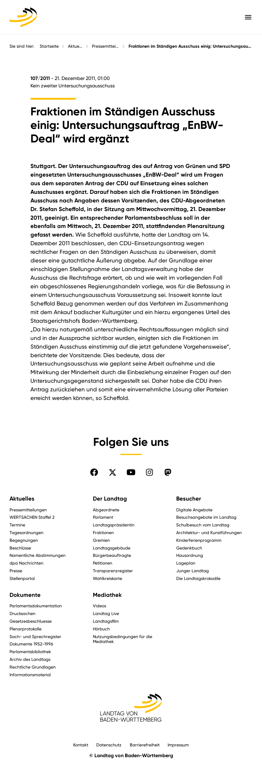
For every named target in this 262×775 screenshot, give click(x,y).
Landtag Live (106, 613)
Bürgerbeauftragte (112, 555)
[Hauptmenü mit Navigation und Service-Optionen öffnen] (248, 17)
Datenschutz (108, 744)
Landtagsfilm (106, 621)
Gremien (101, 540)
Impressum (178, 744)
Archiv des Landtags (30, 659)
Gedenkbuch (189, 547)
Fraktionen (103, 532)
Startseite (49, 46)
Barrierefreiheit (145, 744)
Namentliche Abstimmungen (38, 555)
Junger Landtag (192, 570)
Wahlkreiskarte (107, 578)
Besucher (188, 498)
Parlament (103, 517)
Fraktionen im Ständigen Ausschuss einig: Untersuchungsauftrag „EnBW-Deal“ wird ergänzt (190, 46)
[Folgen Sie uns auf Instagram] (149, 472)
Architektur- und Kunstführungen (209, 532)
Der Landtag (110, 498)
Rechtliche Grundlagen (33, 666)
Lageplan (185, 562)
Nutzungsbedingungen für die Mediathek (122, 639)
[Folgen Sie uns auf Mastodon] (168, 472)
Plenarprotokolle (26, 628)
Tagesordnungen (26, 532)
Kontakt (80, 744)
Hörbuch (101, 628)
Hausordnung (189, 555)
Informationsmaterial (30, 674)
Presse (16, 570)
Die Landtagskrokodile (198, 578)
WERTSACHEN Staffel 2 (32, 517)
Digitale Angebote (194, 509)
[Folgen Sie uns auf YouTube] (131, 472)
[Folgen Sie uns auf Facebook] (94, 472)
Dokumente (25, 595)
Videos (99, 605)
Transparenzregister (113, 570)
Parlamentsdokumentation (36, 605)
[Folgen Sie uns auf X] (112, 472)
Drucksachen (22, 613)
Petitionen (102, 562)
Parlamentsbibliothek (30, 651)
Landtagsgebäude (111, 547)
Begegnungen (24, 540)
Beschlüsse (20, 547)
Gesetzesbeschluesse (31, 621)
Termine (17, 524)
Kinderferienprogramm (198, 540)
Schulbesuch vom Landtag (202, 524)
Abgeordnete (106, 509)
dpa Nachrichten (26, 562)
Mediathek (107, 595)
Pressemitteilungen (105, 46)
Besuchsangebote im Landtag (206, 517)
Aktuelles (75, 46)
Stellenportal (22, 578)
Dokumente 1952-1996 (31, 643)
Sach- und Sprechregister (35, 636)
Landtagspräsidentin (113, 524)
